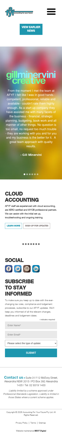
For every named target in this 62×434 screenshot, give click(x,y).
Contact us (13, 378)
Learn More (13, 226)
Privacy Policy (22, 423)
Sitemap (42, 423)
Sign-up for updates (36, 226)
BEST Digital (40, 431)
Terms (33, 423)
